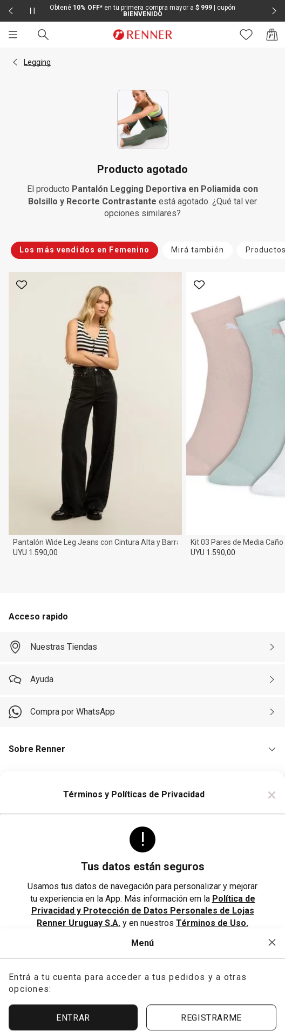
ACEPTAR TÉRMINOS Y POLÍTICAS (142, 956)
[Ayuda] (142, 679)
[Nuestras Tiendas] (142, 647)
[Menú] (13, 35)
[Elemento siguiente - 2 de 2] (274, 11)
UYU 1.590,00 (35, 552)
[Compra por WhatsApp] (142, 712)
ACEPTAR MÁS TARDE (142, 993)
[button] (15, 62)
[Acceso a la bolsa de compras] (272, 35)
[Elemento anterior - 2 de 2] (11, 11)
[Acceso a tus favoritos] (246, 35)
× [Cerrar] (271, 794)
